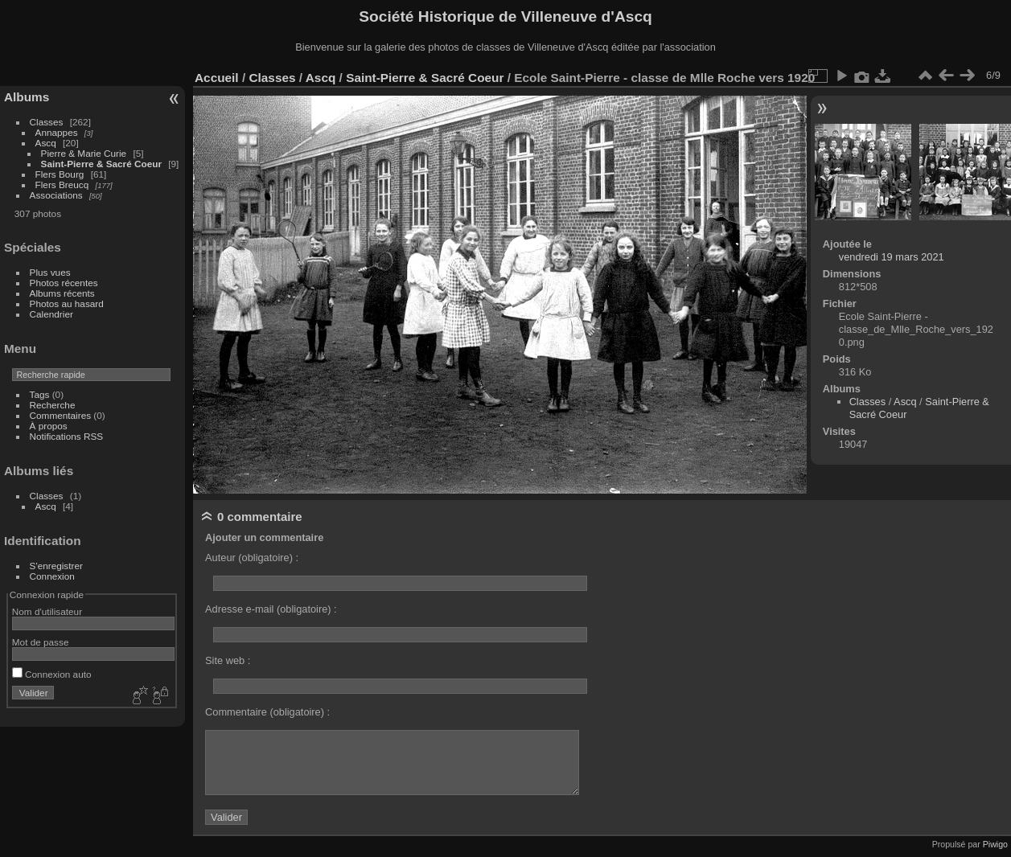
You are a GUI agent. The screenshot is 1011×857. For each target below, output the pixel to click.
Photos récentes (64, 282)
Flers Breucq (62, 184)
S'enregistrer (56, 565)
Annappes (56, 132)
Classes (47, 122)
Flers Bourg (59, 174)
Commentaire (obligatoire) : (267, 712)
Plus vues (50, 272)
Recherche (53, 405)
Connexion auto (52, 674)
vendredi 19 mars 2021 (891, 257)
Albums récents (62, 293)
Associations (56, 195)
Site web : (227, 660)
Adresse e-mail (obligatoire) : (271, 609)
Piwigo (995, 844)
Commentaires (61, 415)
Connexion (52, 576)
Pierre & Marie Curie (84, 153)
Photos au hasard (67, 303)
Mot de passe (40, 642)
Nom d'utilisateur (47, 611)
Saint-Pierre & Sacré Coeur (101, 163)
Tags (40, 394)
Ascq (45, 142)
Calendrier (51, 314)
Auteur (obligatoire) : (251, 558)
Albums (26, 97)
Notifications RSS (67, 436)
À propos (49, 425)
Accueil (217, 77)
